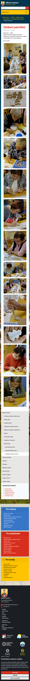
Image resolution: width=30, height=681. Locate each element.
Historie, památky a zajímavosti (11, 416)
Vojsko (5, 433)
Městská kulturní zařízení (10, 567)
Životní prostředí (6, 457)
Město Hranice (20, 17)
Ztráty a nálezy (6, 481)
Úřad (3, 612)
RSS (3, 626)
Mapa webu (4, 624)
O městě (13, 17)
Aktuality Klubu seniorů (10, 450)
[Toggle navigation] (26, 12)
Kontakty (4, 616)
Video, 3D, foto (6, 478)
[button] (27, 8)
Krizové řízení (5, 471)
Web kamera (5, 620)
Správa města (5, 611)
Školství (4, 461)
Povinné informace (9, 492)
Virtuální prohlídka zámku (10, 518)
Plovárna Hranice (8, 569)
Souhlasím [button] (15, 672)
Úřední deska (8, 489)
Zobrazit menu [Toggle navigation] (5, 12)
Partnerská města (8, 436)
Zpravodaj (6, 523)
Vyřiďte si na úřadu (8, 513)
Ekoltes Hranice (7, 551)
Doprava (4, 464)
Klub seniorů (7, 19)
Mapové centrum (6, 467)
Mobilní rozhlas (7, 527)
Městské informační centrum (11, 565)
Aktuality (4, 609)
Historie (6, 576)
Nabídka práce (5, 618)
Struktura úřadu (9, 490)
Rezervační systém (8, 525)
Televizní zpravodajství (9, 522)
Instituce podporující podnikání (11, 546)
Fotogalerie (6, 574)
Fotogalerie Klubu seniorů (18, 19)
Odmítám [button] (15, 675)
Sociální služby (7, 423)
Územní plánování (8, 520)
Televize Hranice (9, 495)
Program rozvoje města (9, 543)
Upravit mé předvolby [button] (15, 678)
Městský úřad (7, 537)
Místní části (6, 419)
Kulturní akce (7, 564)
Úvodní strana (5, 17)
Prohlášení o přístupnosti (7, 627)
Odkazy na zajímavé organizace (11, 430)
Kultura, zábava (6, 474)
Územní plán (7, 541)
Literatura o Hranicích (9, 440)
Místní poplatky (7, 549)
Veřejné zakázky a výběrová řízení (12, 539)
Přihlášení (4, 629)
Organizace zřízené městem (10, 426)
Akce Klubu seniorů (9, 447)
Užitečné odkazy (8, 548)
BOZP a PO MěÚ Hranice (10, 553)
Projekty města (7, 544)
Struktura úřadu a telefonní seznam (12, 517)
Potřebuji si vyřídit (9, 494)
